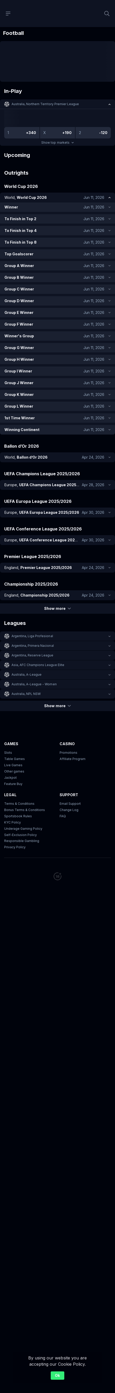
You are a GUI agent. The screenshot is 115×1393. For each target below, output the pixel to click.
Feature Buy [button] (13, 784)
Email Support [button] (70, 804)
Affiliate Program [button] (72, 759)
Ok (57, 1375)
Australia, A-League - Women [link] (34, 684)
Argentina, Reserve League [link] (33, 655)
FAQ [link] (63, 816)
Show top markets (57, 142)
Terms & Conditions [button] (19, 804)
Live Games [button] (13, 765)
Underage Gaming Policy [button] (23, 829)
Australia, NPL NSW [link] (26, 694)
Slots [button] (8, 753)
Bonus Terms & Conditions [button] (24, 810)
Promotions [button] (68, 753)
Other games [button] (14, 771)
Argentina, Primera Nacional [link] (33, 646)
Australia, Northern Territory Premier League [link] (45, 104)
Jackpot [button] (10, 778)
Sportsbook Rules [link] (18, 816)
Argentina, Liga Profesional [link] (32, 636)
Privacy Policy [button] (15, 847)
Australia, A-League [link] (27, 674)
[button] (57, 104)
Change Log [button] (69, 810)
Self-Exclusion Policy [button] (20, 835)
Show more (57, 608)
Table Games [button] (14, 759)
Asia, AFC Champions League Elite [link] (38, 665)
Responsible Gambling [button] (21, 841)
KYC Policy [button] (12, 822)
